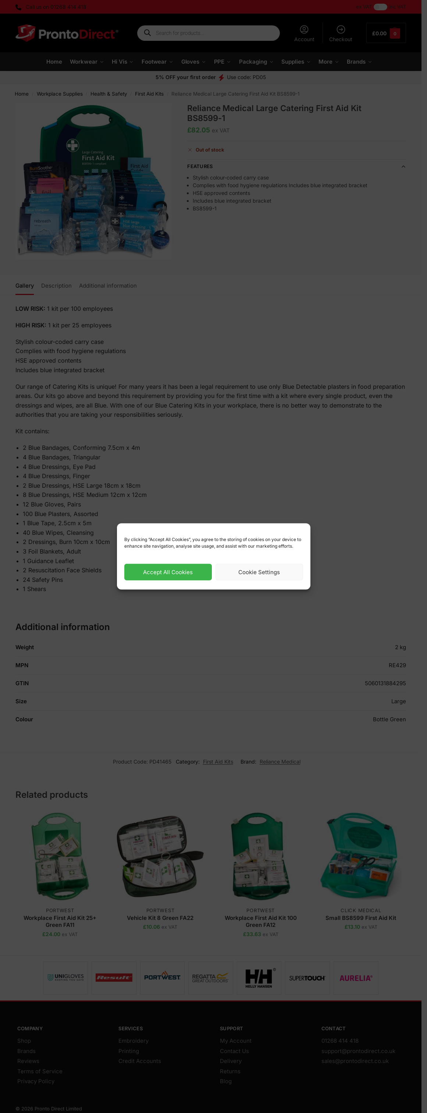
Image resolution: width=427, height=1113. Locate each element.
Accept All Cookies (168, 572)
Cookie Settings (259, 572)
